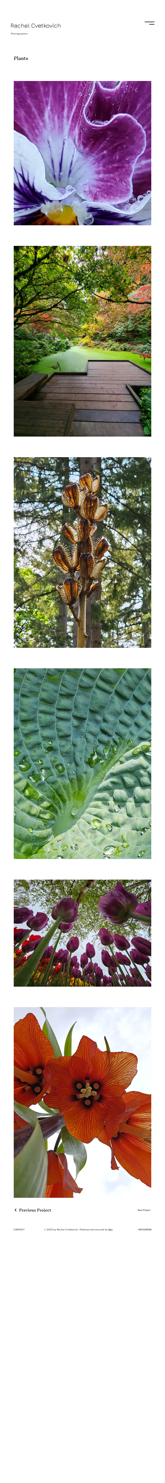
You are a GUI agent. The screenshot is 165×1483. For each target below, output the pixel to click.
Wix (110, 1229)
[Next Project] (144, 1210)
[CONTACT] (22, 1230)
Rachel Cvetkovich (35, 25)
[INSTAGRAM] (139, 1230)
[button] (149, 23)
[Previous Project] (32, 1210)
